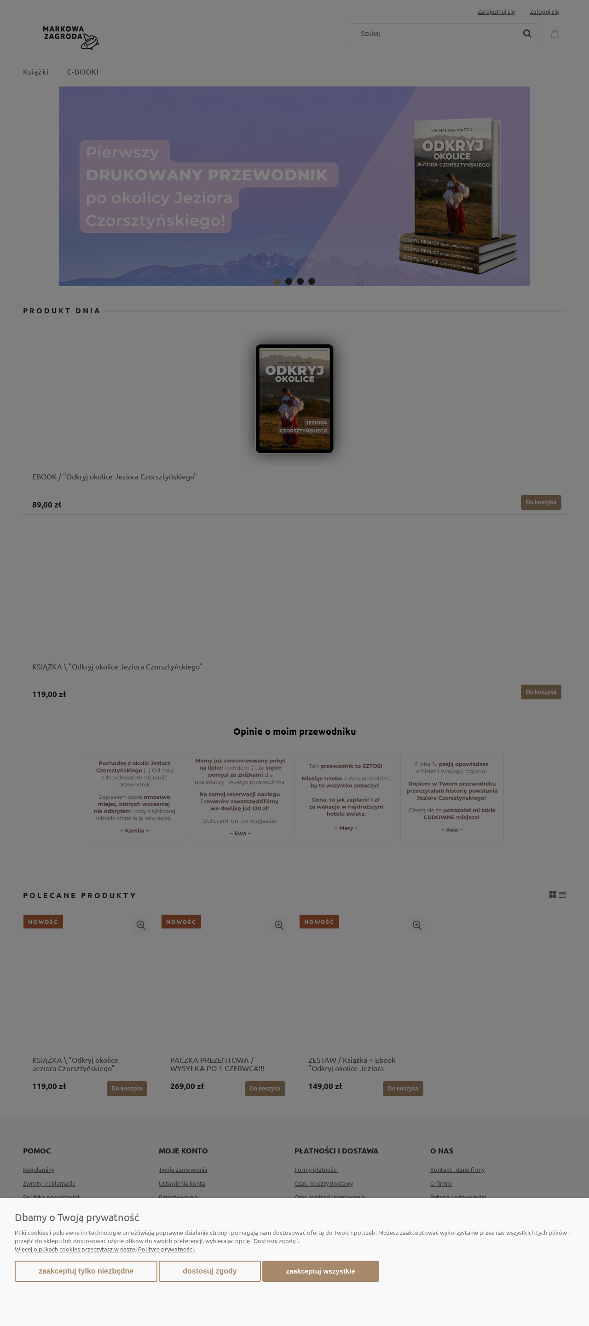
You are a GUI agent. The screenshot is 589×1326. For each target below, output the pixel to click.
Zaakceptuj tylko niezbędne (86, 1271)
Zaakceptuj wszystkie (320, 1271)
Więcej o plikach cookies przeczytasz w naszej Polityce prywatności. (105, 1249)
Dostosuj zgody (210, 1271)
